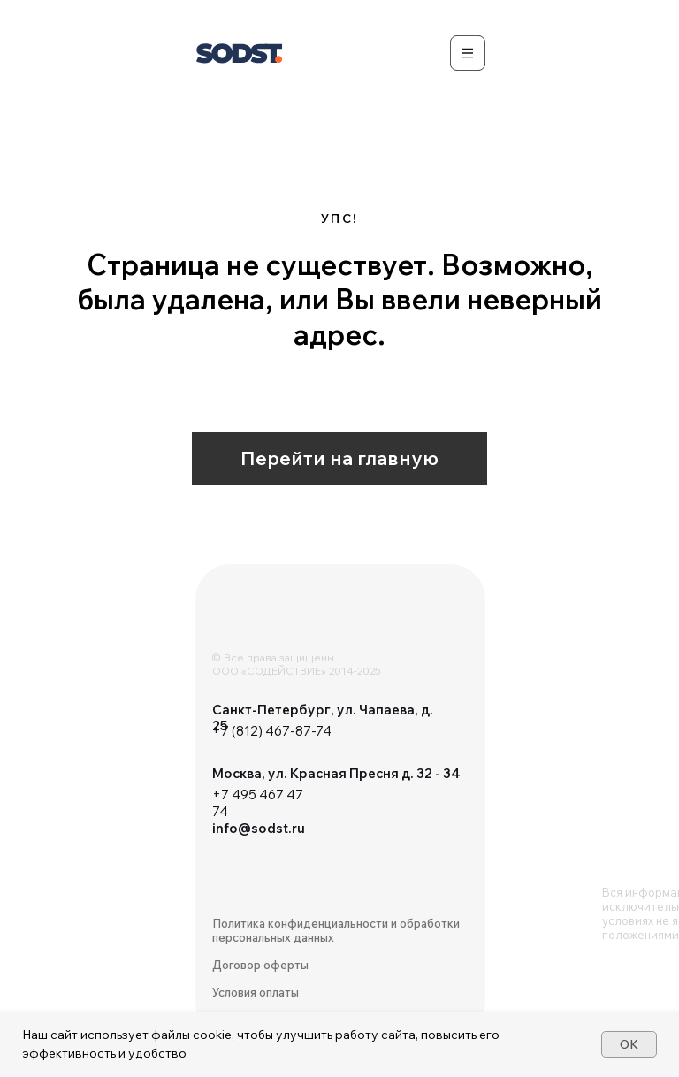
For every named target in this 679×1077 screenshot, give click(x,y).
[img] (266, 621)
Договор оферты (260, 965)
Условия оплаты (255, 992)
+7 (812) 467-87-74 (272, 730)
